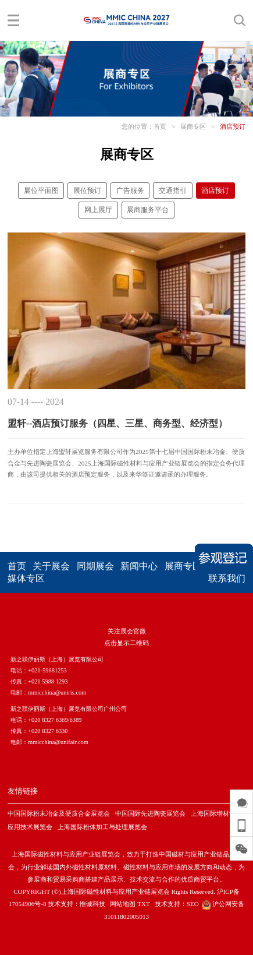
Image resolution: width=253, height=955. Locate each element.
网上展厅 (98, 210)
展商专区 (193, 126)
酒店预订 (232, 126)
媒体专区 (26, 578)
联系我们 (226, 578)
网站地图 (123, 903)
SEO (193, 903)
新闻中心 (139, 566)
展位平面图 (41, 190)
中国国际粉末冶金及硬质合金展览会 (59, 813)
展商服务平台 (148, 210)
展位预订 (87, 190)
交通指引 (173, 190)
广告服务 (130, 190)
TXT (143, 903)
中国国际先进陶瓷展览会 (150, 813)
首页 (160, 126)
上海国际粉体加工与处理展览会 (102, 826)
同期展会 (95, 566)
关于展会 (51, 566)
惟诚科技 (92, 903)
